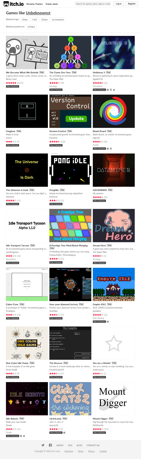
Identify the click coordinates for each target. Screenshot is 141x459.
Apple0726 (98, 79)
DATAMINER (100, 190)
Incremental (58, 19)
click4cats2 (55, 418)
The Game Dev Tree (60, 72)
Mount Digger (100, 418)
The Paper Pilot (56, 79)
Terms (80, 451)
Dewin (9, 425)
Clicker (44, 19)
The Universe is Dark (17, 190)
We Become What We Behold (22, 72)
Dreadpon (10, 311)
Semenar (53, 138)
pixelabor (97, 311)
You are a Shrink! (102, 363)
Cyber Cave (12, 304)
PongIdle (54, 190)
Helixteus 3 (99, 72)
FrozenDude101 (56, 369)
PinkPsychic (98, 425)
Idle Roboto (12, 418)
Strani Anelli (11, 369)
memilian (53, 311)
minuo (9, 138)
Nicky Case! (11, 79)
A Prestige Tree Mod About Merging (68, 245)
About (60, 445)
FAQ (70, 445)
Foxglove (10, 131)
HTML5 (31, 27)
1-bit (34, 19)
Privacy (91, 451)
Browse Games (35, 3)
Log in (118, 3)
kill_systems (98, 193)
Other (25, 19)
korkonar (53, 196)
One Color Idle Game (17, 363)
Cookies (103, 451)
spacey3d (53, 425)
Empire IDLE (99, 304)
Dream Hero (99, 245)
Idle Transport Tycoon (17, 245)
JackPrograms (12, 252)
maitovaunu (98, 369)
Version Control (57, 131)
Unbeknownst (38, 12)
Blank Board (99, 131)
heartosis (10, 196)
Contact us (93, 445)
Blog (79, 445)
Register (131, 3)
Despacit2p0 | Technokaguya (62, 255)
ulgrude (96, 138)
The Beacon (55, 363)
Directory (69, 451)
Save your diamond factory (63, 304)
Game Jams (52, 3)
